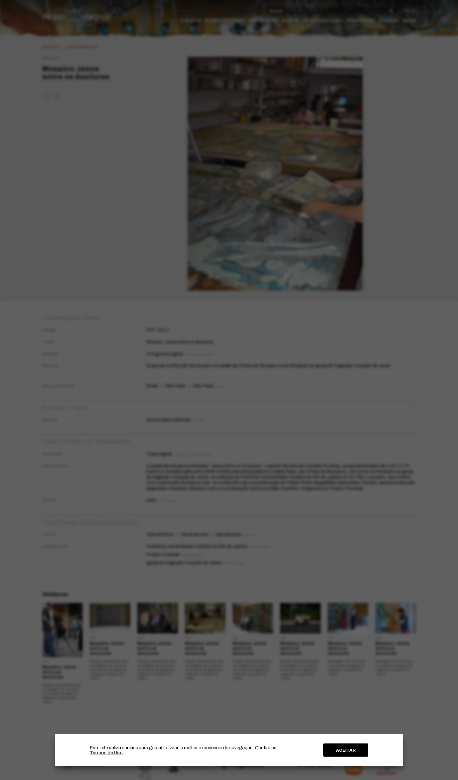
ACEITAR (346, 750)
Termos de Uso (106, 752)
